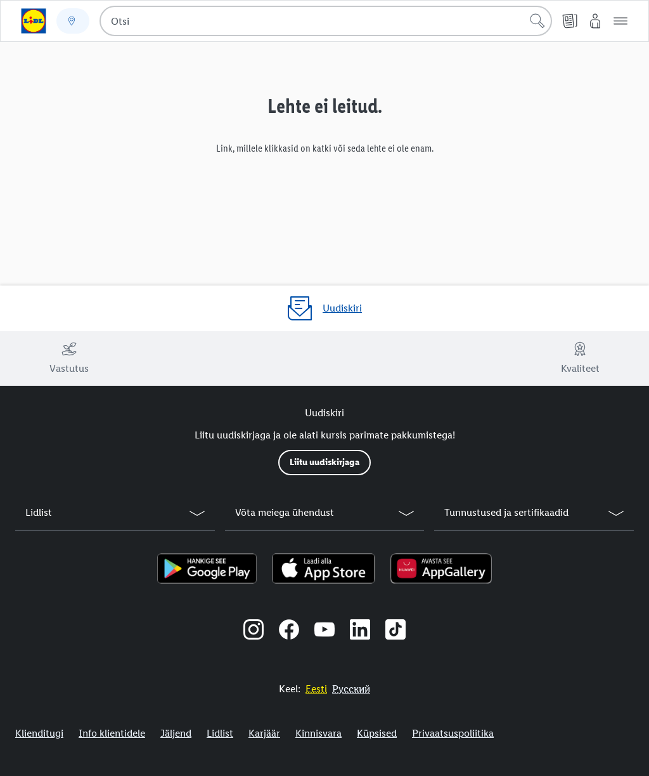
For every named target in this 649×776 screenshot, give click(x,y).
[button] (620, 21)
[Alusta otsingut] (537, 21)
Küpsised (377, 733)
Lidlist (220, 733)
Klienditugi (39, 733)
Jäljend (175, 733)
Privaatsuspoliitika (453, 733)
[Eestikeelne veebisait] (316, 689)
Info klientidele (112, 733)
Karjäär (264, 733)
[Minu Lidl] (595, 21)
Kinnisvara (318, 733)
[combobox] (326, 21)
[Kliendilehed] (569, 21)
